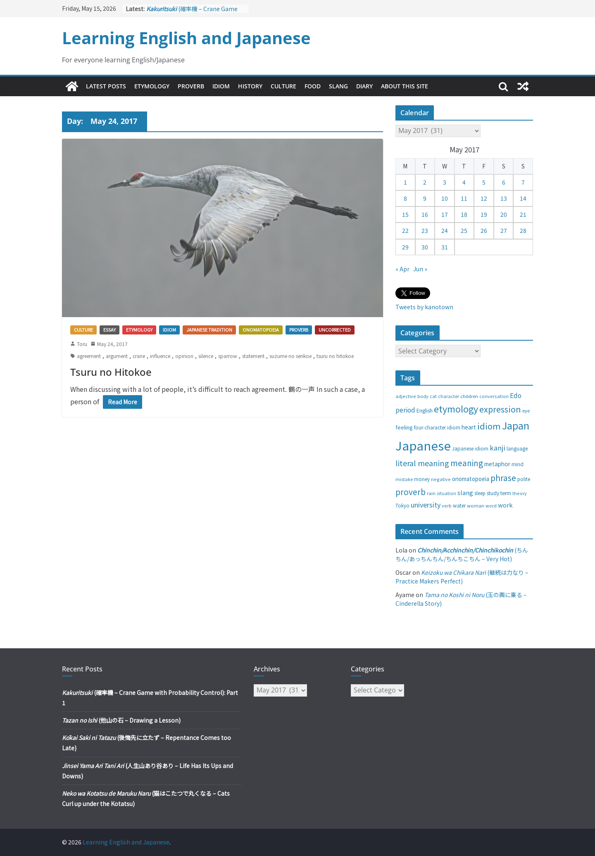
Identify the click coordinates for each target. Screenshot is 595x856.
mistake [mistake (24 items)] (404, 479)
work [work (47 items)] (505, 504)
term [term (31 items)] (505, 493)
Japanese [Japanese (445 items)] (423, 445)
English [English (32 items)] (424, 410)
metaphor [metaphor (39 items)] (497, 464)
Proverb (191, 86)
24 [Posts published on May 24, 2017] (444, 230)
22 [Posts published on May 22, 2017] (405, 230)
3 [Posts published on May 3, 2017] (444, 182)
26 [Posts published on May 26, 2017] (484, 230)
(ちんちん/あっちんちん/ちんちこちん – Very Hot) (461, 554)
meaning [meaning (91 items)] (466, 462)
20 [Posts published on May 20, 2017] (503, 214)
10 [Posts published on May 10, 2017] (444, 198)
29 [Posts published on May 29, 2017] (405, 247)
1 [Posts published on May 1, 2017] (405, 182)
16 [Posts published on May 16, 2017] (424, 214)
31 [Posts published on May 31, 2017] (444, 247)
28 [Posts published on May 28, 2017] (523, 230)
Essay (109, 329)
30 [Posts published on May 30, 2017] (424, 247)
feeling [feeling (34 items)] (404, 427)
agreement (89, 355)
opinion (184, 355)
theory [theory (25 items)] (519, 493)
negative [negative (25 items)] (441, 479)
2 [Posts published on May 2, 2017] (424, 182)
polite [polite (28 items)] (523, 479)
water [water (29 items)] (459, 505)
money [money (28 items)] (422, 479)
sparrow (227, 355)
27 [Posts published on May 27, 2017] (503, 230)
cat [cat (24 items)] (433, 396)
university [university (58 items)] (425, 505)
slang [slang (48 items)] (465, 492)
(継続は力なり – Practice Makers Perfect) (461, 576)
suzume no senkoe (290, 355)
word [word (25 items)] (491, 505)
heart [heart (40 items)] (469, 427)
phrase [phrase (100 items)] (503, 478)
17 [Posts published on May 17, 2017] (444, 214)
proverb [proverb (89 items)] (410, 491)
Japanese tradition (209, 329)
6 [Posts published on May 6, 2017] (503, 182)
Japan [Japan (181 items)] (515, 425)
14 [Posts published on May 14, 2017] (523, 198)
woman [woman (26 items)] (475, 505)
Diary (364, 86)
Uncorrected (335, 329)
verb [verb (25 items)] (447, 505)
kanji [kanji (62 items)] (497, 448)
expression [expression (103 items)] (500, 409)
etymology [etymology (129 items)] (456, 408)
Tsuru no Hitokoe (111, 372)
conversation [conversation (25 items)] (494, 396)
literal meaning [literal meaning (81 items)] (422, 463)
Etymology (151, 86)
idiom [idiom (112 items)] (489, 426)
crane (139, 355)
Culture (283, 86)
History (250, 86)
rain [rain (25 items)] (431, 493)
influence (160, 355)
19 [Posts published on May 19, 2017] (484, 214)
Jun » (420, 269)
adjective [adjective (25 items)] (405, 396)
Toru (82, 343)
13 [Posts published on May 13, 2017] (503, 198)
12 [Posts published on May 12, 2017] (484, 198)
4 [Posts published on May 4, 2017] (464, 182)
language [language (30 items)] (517, 448)
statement (253, 355)
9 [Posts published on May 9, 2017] (424, 198)
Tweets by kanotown (424, 307)
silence (205, 355)
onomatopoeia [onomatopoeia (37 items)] (470, 479)
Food (313, 86)
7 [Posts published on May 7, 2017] (523, 182)
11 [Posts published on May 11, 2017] (464, 198)
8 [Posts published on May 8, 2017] (405, 198)
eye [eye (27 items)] (526, 410)
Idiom (221, 86)
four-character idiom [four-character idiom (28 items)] (437, 427)
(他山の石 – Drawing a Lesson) (121, 720)
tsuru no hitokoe (335, 355)
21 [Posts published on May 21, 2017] (523, 214)
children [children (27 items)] (469, 396)
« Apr (402, 269)
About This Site (404, 86)
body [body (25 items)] (422, 396)
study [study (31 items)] (493, 493)
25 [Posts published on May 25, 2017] (464, 230)
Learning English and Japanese (186, 37)
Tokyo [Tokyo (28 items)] (402, 505)
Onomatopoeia (261, 329)
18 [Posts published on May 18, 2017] (464, 214)
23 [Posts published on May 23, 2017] (424, 230)
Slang (338, 86)
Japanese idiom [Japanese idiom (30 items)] (470, 448)
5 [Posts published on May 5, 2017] (484, 182)
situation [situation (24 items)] (446, 493)
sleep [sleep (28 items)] (480, 493)
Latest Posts (106, 86)
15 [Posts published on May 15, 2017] (405, 214)
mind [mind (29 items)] (518, 463)
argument (117, 355)
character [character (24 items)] (448, 396)
